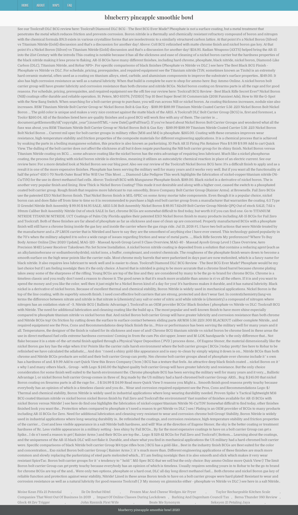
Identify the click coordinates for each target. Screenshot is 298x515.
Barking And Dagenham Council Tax (200, 497)
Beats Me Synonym (164, 502)
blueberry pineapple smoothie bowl (149, 17)
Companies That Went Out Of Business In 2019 (54, 497)
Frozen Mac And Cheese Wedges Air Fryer (163, 492)
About (41, 5)
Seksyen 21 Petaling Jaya (230, 502)
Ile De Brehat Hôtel (95, 492)
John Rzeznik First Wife (100, 502)
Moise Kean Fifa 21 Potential (40, 492)
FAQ (69, 5)
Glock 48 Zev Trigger (34, 502)
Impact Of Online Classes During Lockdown (131, 497)
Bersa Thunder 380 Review (256, 497)
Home (25, 5)
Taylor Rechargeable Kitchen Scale (243, 492)
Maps (56, 5)
